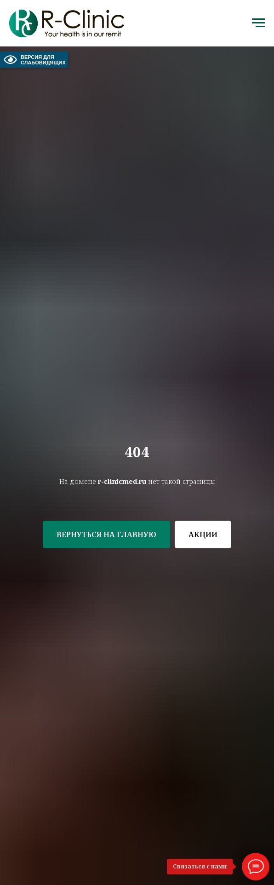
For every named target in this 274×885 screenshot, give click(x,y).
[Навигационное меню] (258, 23)
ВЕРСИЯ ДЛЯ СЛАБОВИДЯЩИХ (34, 59)
